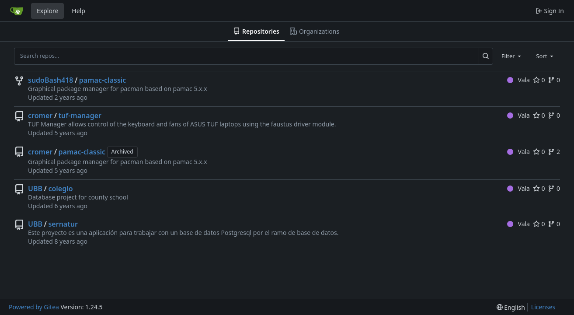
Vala (518, 80)
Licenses (543, 307)
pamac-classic (102, 80)
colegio (60, 188)
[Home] (16, 11)
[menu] (511, 307)
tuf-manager (80, 115)
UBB (35, 188)
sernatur (62, 224)
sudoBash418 (50, 80)
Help (78, 11)
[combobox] (512, 56)
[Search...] (486, 56)
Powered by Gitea (34, 307)
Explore (47, 11)
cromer (40, 115)
